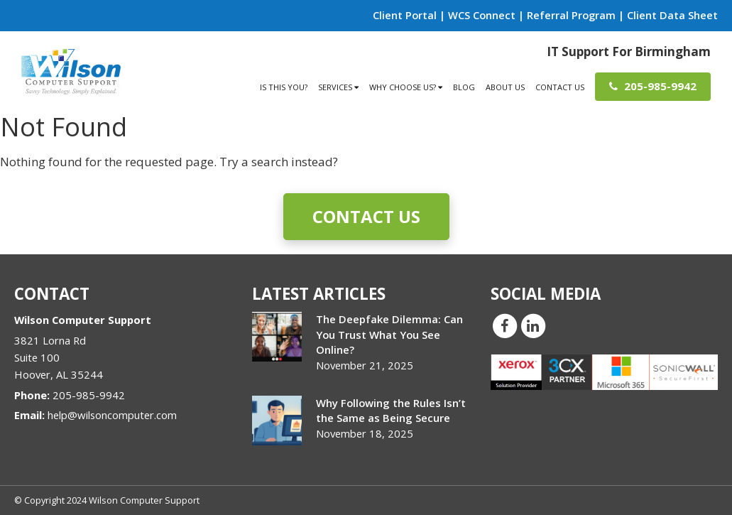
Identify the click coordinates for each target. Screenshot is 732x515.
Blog (464, 87)
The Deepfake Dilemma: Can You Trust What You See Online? (389, 334)
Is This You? (283, 87)
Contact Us (559, 87)
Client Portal (405, 15)
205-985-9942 (653, 86)
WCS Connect (481, 15)
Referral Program (571, 15)
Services (338, 87)
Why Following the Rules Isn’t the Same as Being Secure (391, 410)
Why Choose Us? (405, 87)
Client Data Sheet (672, 15)
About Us (505, 87)
